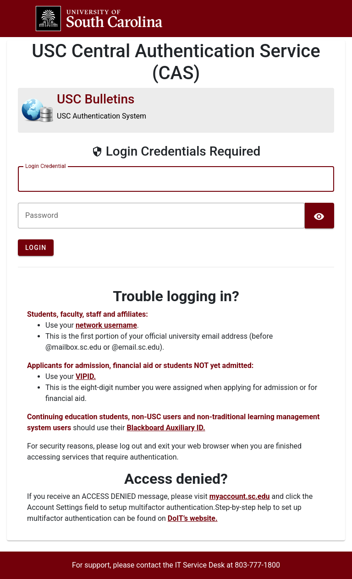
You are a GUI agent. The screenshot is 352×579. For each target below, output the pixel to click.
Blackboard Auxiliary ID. (166, 427)
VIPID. (86, 376)
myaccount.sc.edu (239, 496)
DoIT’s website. (193, 518)
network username (106, 325)
